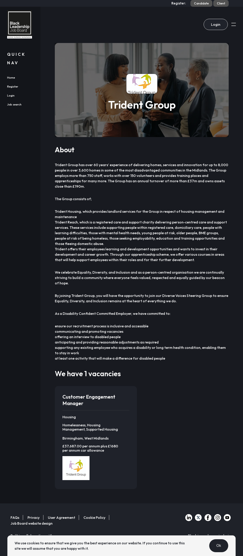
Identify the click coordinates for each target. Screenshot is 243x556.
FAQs (15, 517)
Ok (218, 545)
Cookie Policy (94, 517)
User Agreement (61, 517)
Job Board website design (32, 523)
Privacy (34, 517)
